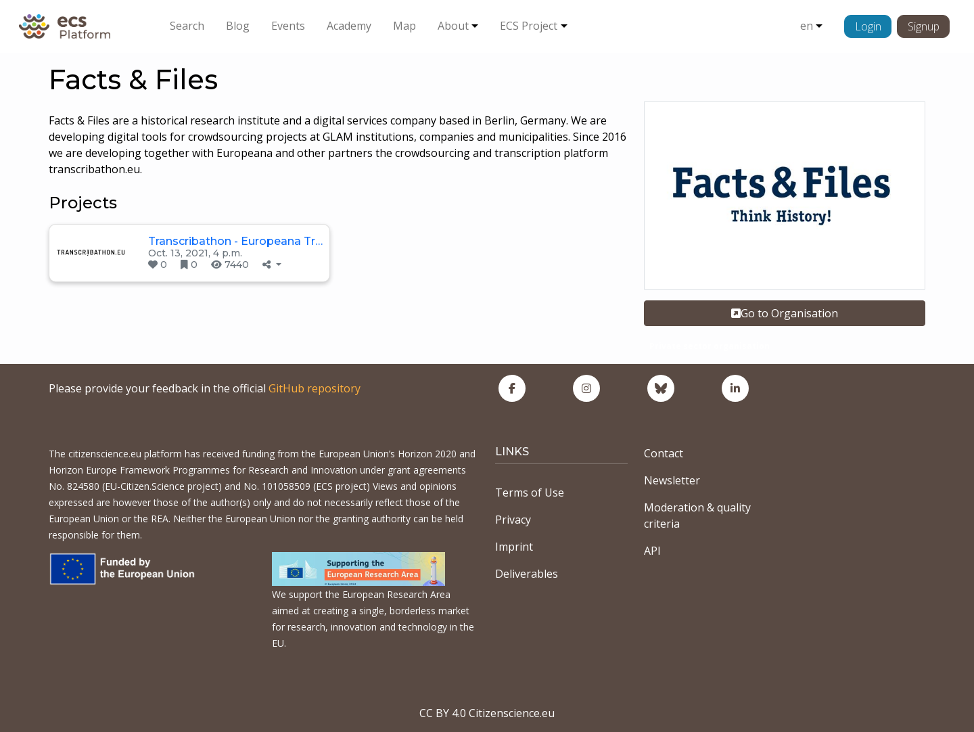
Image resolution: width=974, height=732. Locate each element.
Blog (238, 25)
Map (404, 25)
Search (187, 25)
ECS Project (528, 25)
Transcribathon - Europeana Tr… (235, 241)
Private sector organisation (709, 346)
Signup (924, 26)
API (652, 550)
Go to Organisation (784, 313)
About (453, 25)
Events (288, 25)
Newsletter (672, 480)
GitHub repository (315, 388)
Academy (349, 25)
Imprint (514, 546)
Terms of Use (529, 492)
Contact (663, 453)
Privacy (513, 519)
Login (868, 26)
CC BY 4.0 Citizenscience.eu (487, 713)
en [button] (806, 25)
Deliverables (526, 573)
